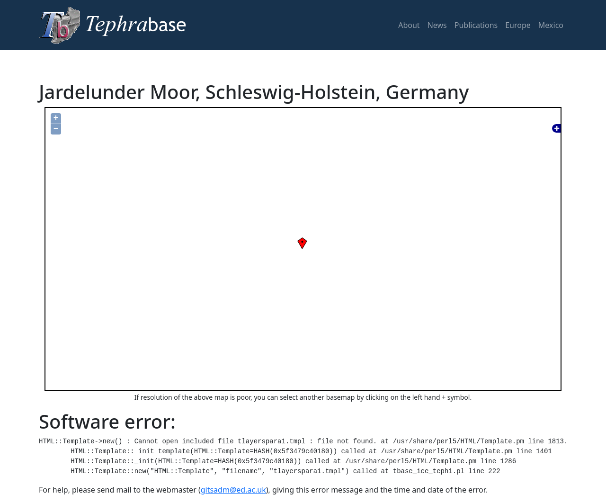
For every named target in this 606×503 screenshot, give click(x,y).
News (437, 25)
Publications (476, 25)
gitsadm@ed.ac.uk (233, 490)
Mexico (550, 25)
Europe (518, 25)
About (408, 25)
